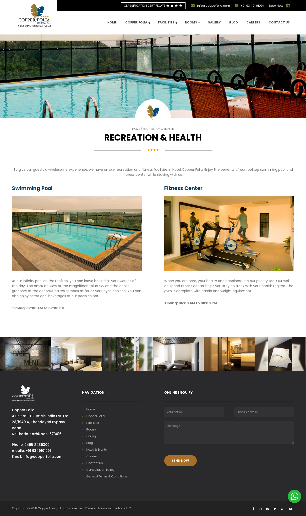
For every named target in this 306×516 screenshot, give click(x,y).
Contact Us (94, 463)
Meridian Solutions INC (114, 508)
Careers (253, 22)
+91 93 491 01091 (249, 5)
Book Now (276, 6)
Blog (233, 22)
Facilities (167, 22)
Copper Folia (137, 22)
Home (112, 22)
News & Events (96, 450)
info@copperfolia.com (210, 5)
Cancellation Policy (100, 470)
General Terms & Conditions (106, 476)
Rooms (192, 22)
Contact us (279, 22)
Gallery (214, 22)
